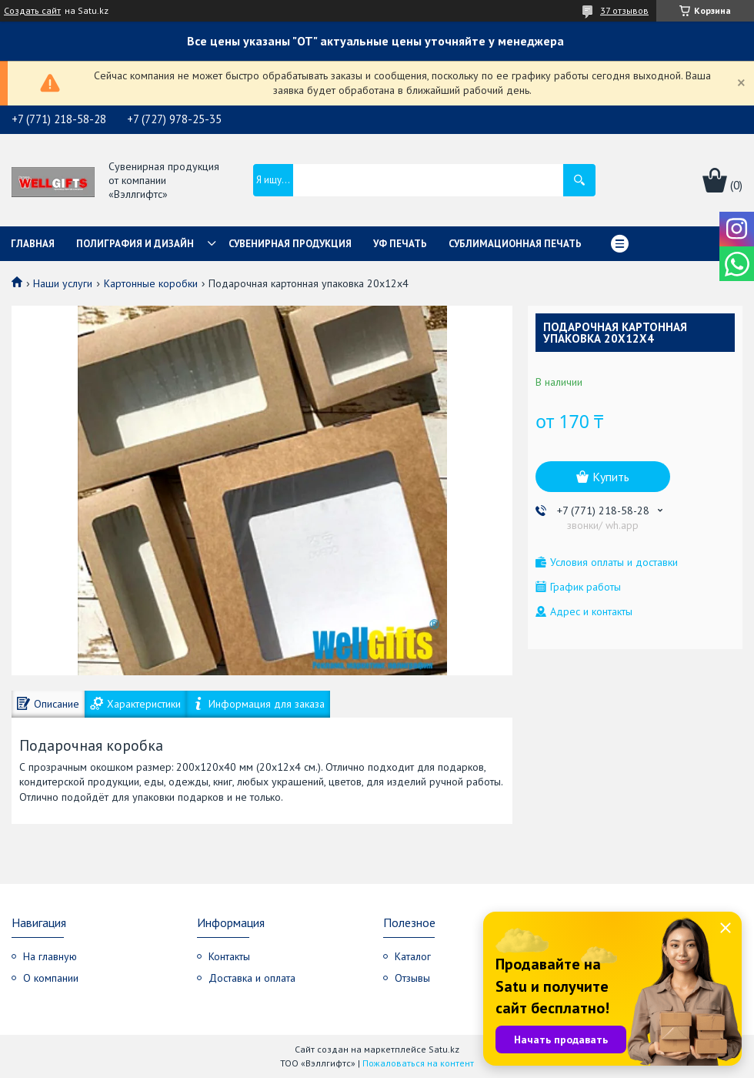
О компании (50, 978)
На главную (50, 956)
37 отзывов (624, 10)
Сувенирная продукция (290, 243)
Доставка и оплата (252, 978)
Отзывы (412, 978)
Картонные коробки (151, 283)
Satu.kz (444, 1049)
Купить (610, 476)
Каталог (413, 956)
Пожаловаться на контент (418, 1063)
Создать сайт (32, 10)
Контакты (229, 956)
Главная (33, 243)
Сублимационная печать (515, 243)
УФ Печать (400, 243)
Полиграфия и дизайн (135, 243)
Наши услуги (62, 283)
